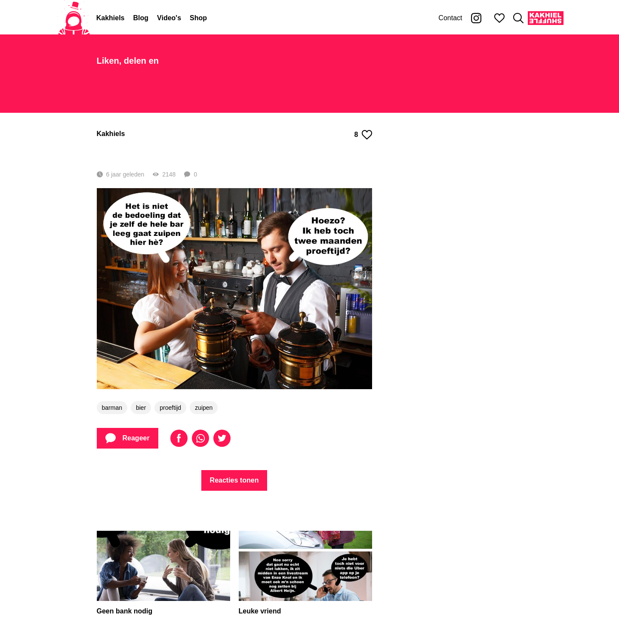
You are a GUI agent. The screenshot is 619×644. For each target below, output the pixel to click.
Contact (450, 18)
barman (112, 407)
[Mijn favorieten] (499, 18)
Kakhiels (110, 18)
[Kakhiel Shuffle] (546, 18)
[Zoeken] (518, 18)
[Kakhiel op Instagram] (476, 18)
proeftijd (170, 407)
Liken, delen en (128, 60)
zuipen (203, 407)
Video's (169, 18)
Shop (198, 18)
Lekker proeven (154, 152)
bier (141, 407)
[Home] (74, 18)
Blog (141, 18)
